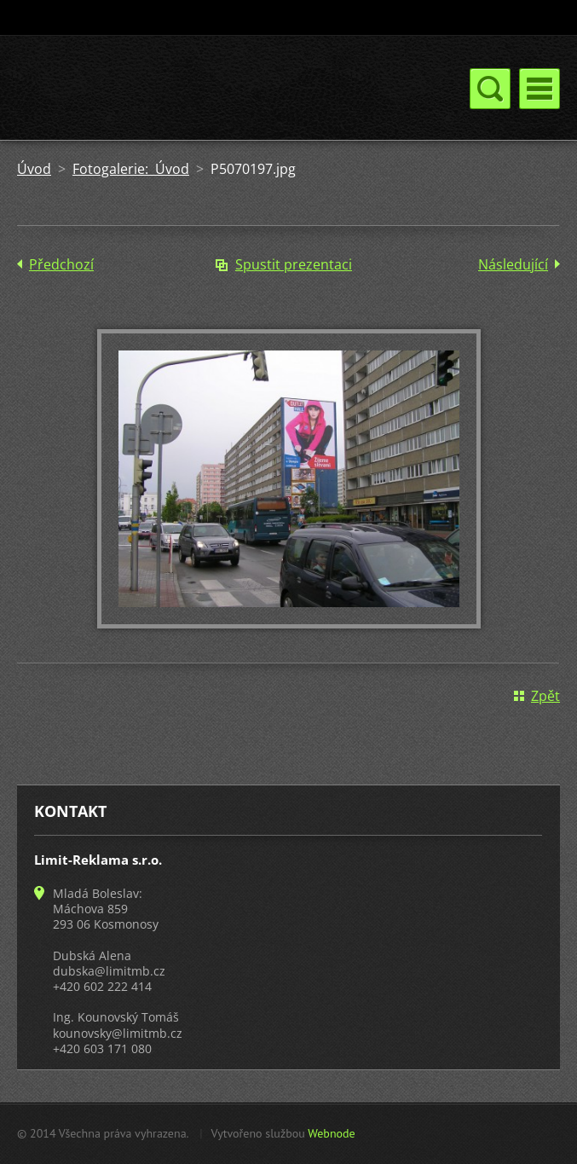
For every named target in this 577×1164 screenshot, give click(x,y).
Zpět (545, 695)
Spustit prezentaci (293, 264)
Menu (539, 88)
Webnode (331, 1133)
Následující (513, 264)
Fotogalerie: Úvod (130, 168)
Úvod (34, 168)
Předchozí (61, 264)
